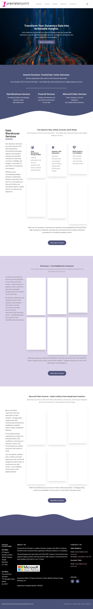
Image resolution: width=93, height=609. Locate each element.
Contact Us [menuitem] (73, 4)
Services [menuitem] (47, 4)
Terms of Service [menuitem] (86, 604)
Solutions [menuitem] (39, 4)
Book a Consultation (46, 42)
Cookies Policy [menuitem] (76, 604)
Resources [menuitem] (63, 4)
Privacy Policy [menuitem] (67, 604)
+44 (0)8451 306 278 (84, 557)
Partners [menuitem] (55, 4)
